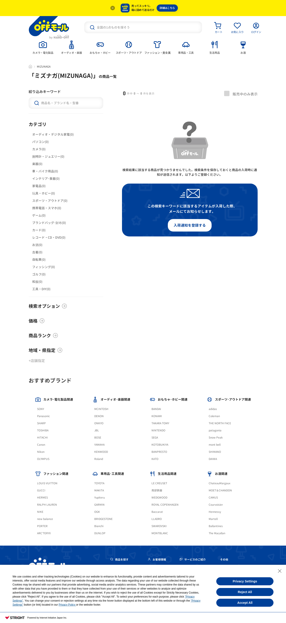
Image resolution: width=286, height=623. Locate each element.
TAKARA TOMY (160, 423)
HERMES (42, 497)
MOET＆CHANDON (220, 490)
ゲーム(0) (39, 215)
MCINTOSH (101, 409)
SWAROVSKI (159, 526)
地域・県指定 (46, 350)
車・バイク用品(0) (45, 171)
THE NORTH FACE (220, 423)
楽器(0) (37, 164)
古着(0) (37, 252)
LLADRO (156, 519)
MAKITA (99, 490)
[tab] (43, 47)
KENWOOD (101, 452)
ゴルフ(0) (39, 274)
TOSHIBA (42, 430)
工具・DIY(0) (41, 289)
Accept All (244, 602)
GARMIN (99, 505)
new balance (45, 519)
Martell (213, 519)
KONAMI (156, 416)
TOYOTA (99, 483)
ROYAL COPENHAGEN (165, 505)
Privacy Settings (245, 581)
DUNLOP (99, 533)
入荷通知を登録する (190, 225)
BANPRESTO (159, 452)
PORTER (42, 526)
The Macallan (217, 533)
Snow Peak (216, 437)
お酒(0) (37, 245)
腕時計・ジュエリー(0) (48, 156)
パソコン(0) (40, 142)
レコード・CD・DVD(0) (48, 237)
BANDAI (156, 409)
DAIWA (213, 459)
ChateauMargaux (219, 483)
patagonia (215, 430)
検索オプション (48, 306)
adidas (213, 409)
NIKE (40, 512)
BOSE (97, 437)
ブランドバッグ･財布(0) (49, 223)
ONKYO (98, 423)
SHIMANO (215, 452)
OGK (97, 512)
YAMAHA (99, 445)
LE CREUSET (159, 483)
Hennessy (215, 512)
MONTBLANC (159, 533)
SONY (40, 409)
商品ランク (43, 335)
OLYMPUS (43, 459)
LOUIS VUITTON (47, 483)
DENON (99, 416)
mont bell (215, 445)
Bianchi (98, 526)
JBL (96, 430)
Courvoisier (216, 505)
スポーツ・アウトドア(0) (49, 201)
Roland (98, 459)
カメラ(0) (39, 149)
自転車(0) (39, 259)
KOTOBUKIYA (159, 445)
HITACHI (42, 437)
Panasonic (43, 416)
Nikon (40, 452)
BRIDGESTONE (103, 519)
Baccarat (157, 512)
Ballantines (216, 526)
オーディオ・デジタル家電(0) (53, 134)
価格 (37, 321)
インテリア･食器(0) (46, 178)
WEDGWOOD (159, 497)
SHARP (41, 423)
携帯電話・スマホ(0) (46, 208)
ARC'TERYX (44, 533)
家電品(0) (39, 186)
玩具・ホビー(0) (43, 193)
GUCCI (41, 490)
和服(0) (37, 281)
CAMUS (213, 497)
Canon (41, 445)
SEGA (154, 437)
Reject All (245, 592)
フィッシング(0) (43, 267)
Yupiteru (99, 497)
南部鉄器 (156, 490)
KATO (154, 459)
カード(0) (39, 230)
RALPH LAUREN (47, 505)
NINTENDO (158, 430)
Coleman (214, 416)
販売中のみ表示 (241, 94)
